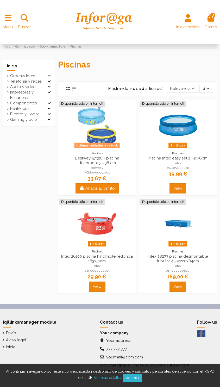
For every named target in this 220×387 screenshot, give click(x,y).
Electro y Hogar (24, 114)
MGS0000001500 (97, 172)
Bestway (97, 168)
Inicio (12, 66)
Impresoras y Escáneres (22, 95)
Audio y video (23, 86)
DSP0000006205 (97, 270)
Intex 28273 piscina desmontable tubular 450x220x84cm (178, 258)
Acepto (132, 378)
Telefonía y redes (26, 81)
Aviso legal (16, 340)
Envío (11, 333)
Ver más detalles (108, 378)
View (177, 188)
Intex (177, 163)
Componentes (23, 103)
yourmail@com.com (124, 357)
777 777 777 (116, 348)
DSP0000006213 (178, 270)
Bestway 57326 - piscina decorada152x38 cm (97, 160)
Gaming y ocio (23, 119)
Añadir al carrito (97, 188)
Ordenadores (22, 76)
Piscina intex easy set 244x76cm (178, 158)
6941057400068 (178, 168)
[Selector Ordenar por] (182, 89)
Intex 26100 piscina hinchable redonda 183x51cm (97, 258)
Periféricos (19, 108)
